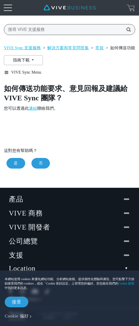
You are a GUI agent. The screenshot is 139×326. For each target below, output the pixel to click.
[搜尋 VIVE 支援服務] (127, 29)
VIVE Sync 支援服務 (22, 48)
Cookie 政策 (126, 283)
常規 (99, 48)
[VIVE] (70, 8)
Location (69, 268)
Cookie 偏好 (17, 316)
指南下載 (22, 60)
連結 (33, 108)
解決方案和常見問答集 (68, 48)
